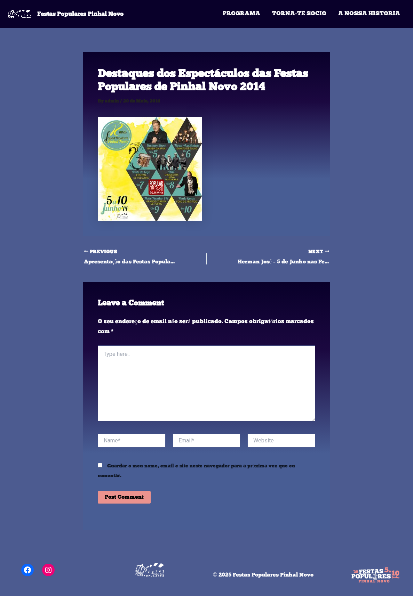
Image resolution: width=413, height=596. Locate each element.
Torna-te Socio (299, 14)
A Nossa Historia (369, 14)
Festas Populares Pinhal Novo (80, 13)
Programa (241, 14)
